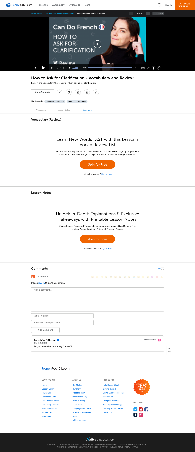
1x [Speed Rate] (60, 68)
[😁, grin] (101, 277)
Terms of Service (125, 447)
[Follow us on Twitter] (135, 409)
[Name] (62, 315)
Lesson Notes (64, 110)
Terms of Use (141, 444)
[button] (159, 5)
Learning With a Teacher (113, 408)
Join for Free (97, 164)
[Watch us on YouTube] (141, 409)
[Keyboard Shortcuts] (158, 68)
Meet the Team (78, 393)
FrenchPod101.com (114, 444)
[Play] (44, 68)
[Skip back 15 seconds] (35, 68)
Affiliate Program (79, 420)
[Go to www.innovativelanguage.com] (97, 439)
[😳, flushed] (97, 277)
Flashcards (46, 393)
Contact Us (107, 412)
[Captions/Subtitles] (143, 68)
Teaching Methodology (112, 405)
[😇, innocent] (138, 277)
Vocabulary (58, 5)
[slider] (75, 67)
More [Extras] (87, 5)
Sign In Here (106, 174)
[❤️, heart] (157, 277)
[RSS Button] (33, 277)
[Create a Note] (78, 92)
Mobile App (46, 416)
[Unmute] (70, 68)
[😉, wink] (129, 277)
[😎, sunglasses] (111, 277)
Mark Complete (42, 92)
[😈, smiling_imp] (152, 277)
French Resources (49, 408)
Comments (87, 110)
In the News (77, 405)
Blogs (74, 416)
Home (44, 385)
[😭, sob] (134, 277)
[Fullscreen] (148, 68)
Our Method (77, 385)
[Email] (62, 322)
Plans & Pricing (78, 401)
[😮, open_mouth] (147, 277)
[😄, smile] (92, 277)
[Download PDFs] (87, 92)
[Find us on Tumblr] (135, 415)
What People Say (79, 397)
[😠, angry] (115, 277)
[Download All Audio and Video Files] (96, 92)
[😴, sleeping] (143, 277)
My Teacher (74, 5)
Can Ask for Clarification (55, 101)
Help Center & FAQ (111, 385)
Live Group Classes (50, 405)
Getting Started (109, 389)
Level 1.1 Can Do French (77, 101)
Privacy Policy (129, 444)
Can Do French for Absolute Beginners (59, 13)
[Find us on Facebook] (146, 409)
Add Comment (45, 330)
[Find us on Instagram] (141, 415)
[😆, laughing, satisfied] (120, 277)
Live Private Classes (50, 401)
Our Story (76, 389)
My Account (108, 397)
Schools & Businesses (81, 412)
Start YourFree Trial (186, 5)
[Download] (153, 68)
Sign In (168, 5)
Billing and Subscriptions (113, 393)
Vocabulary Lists (49, 397)
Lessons (43, 5)
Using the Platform (110, 401)
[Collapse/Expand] (97, 268)
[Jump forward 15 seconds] (52, 68)
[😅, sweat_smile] (124, 277)
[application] (97, 44)
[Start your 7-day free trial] (141, 387)
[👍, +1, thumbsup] (161, 277)
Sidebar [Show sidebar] (159, 13)
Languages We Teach (81, 408)
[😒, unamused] (106, 277)
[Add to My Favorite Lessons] (69, 92)
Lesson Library (36, 13)
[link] (148, 13)
